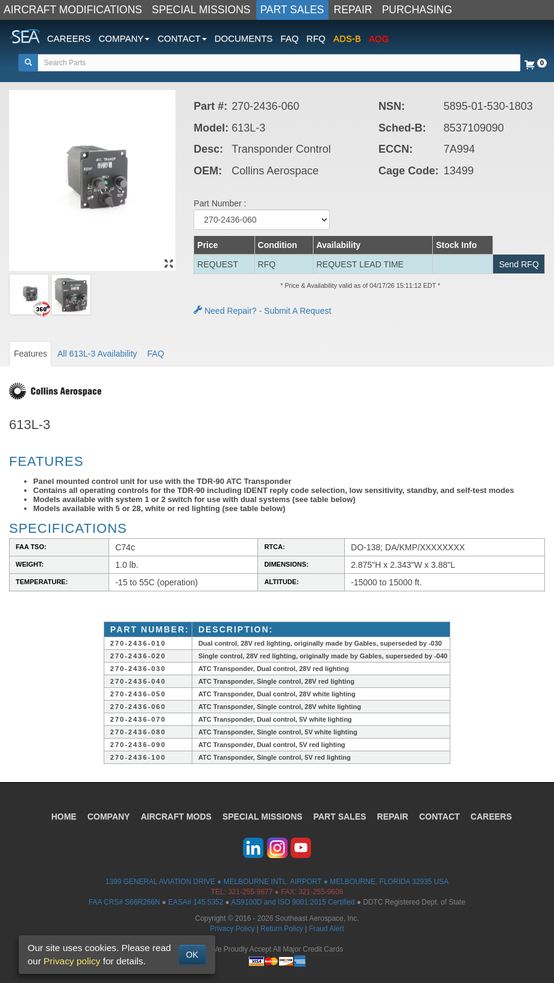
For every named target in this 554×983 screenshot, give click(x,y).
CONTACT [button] (181, 38)
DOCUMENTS (244, 38)
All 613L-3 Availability (97, 353)
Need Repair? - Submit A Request (262, 311)
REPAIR (353, 10)
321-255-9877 (250, 892)
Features (30, 353)
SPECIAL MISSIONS (201, 10)
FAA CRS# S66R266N (124, 902)
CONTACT (439, 816)
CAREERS (69, 38)
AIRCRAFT (175, 816)
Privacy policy (71, 961)
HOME (64, 816)
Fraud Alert (326, 928)
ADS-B (347, 38)
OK (192, 954)
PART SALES (292, 10)
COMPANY (108, 816)
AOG (379, 38)
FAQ (289, 38)
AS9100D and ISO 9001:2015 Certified (292, 902)
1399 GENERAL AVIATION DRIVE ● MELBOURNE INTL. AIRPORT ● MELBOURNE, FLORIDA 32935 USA (277, 881)
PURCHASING (417, 10)
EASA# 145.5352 (195, 902)
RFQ (316, 38)
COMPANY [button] (124, 38)
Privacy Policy (232, 928)
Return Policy (281, 928)
